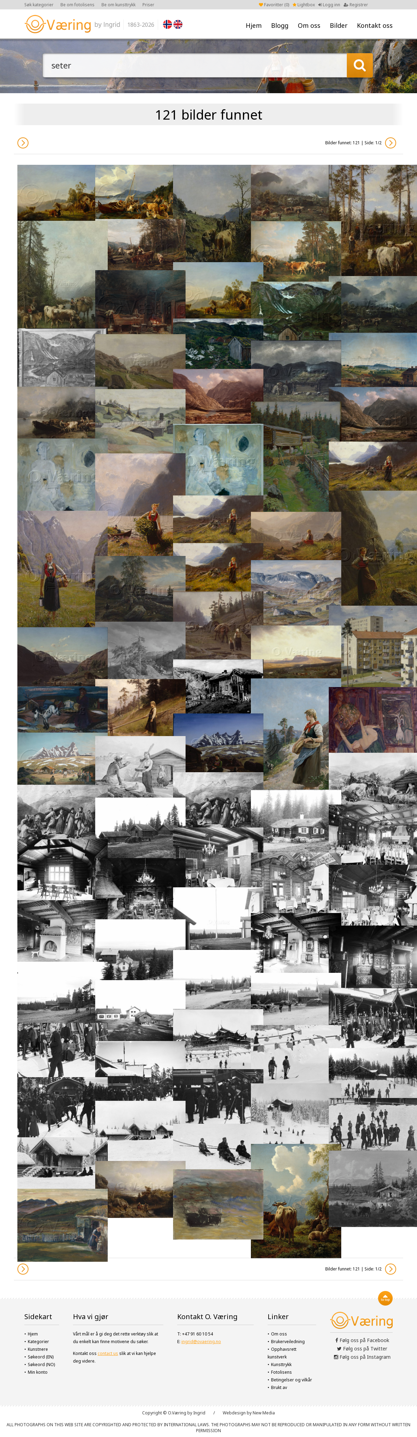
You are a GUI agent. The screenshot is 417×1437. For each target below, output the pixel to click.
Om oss (309, 25)
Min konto (38, 1372)
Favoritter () (274, 5)
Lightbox (304, 5)
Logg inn (329, 5)
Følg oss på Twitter (362, 1348)
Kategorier (38, 1342)
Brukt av (279, 1387)
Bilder (339, 25)
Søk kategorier (39, 5)
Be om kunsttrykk (118, 5)
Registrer (356, 5)
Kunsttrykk (281, 1364)
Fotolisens (281, 1372)
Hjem (254, 25)
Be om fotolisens (77, 5)
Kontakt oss (375, 25)
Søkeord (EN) (41, 1357)
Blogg (279, 25)
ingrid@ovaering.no (201, 1342)
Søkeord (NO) (41, 1364)
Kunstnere (38, 1349)
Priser (148, 5)
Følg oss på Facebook (362, 1340)
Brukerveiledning (288, 1342)
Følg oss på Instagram (362, 1357)
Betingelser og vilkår (291, 1380)
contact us (108, 1353)
